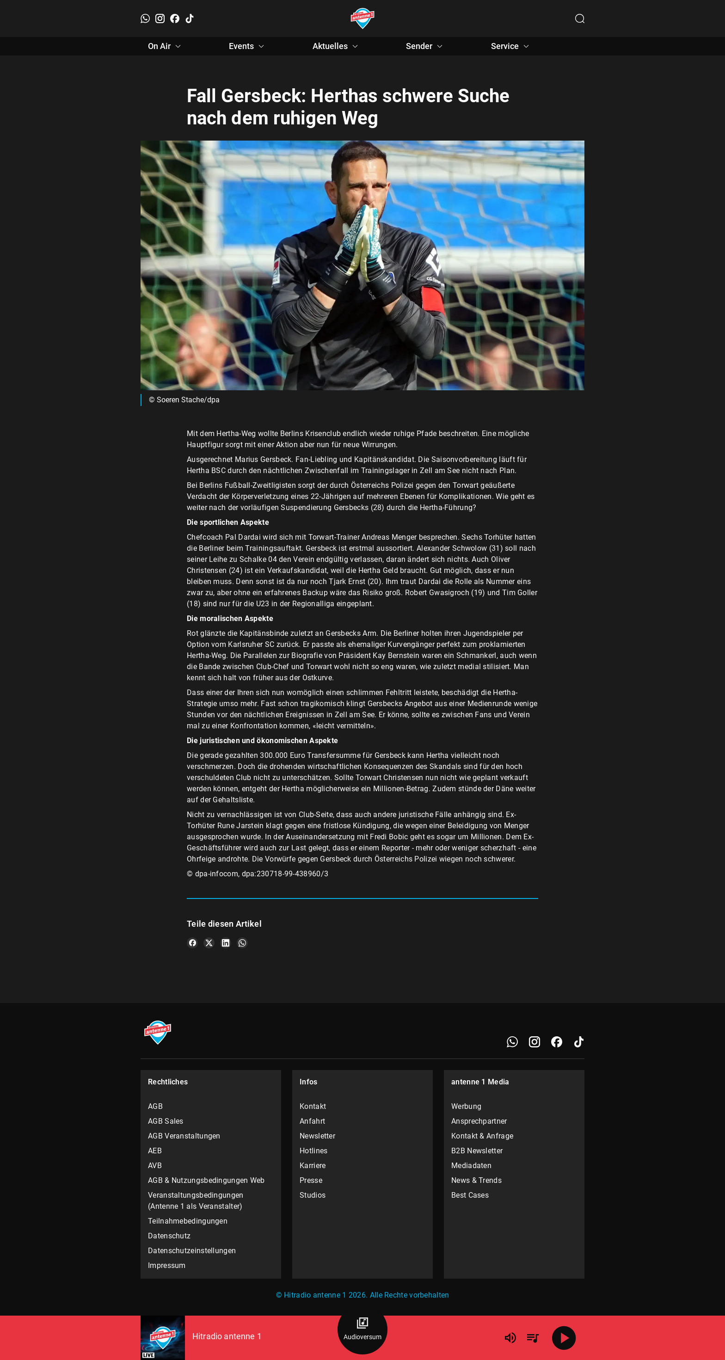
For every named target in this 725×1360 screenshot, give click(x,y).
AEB (155, 1150)
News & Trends (476, 1180)
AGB (155, 1106)
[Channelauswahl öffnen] (579, 18)
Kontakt (313, 1106)
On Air (166, 46)
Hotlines (313, 1150)
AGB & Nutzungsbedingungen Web (206, 1180)
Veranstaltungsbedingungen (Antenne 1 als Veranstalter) (196, 1201)
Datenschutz (169, 1235)
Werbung (466, 1106)
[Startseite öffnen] (363, 18)
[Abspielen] (564, 1338)
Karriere (313, 1165)
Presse (311, 1180)
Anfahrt (312, 1121)
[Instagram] (160, 18)
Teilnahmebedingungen (187, 1221)
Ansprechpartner (479, 1121)
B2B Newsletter (477, 1150)
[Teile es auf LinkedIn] (225, 942)
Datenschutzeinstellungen (192, 1250)
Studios (313, 1195)
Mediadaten (471, 1165)
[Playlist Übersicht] (532, 1337)
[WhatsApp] (145, 18)
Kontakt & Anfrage (482, 1136)
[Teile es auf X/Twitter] (209, 942)
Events (248, 46)
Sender (425, 46)
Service (511, 46)
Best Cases (470, 1195)
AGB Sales (166, 1121)
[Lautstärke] (510, 1337)
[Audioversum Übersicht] (362, 1329)
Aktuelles (337, 46)
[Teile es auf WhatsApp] (242, 942)
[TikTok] (189, 18)
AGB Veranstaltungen (184, 1136)
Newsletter (317, 1136)
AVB (155, 1165)
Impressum (167, 1265)
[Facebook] (174, 18)
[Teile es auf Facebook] (192, 942)
